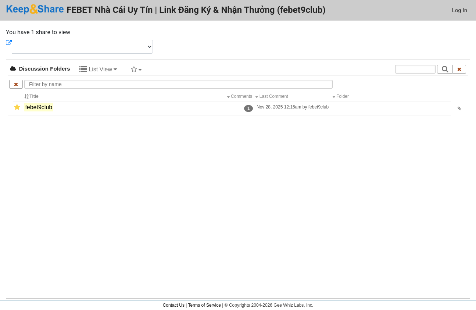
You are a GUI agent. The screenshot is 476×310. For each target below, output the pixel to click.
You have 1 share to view (38, 32)
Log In (459, 10)
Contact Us (174, 305)
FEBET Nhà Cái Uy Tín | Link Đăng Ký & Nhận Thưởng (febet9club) (166, 9)
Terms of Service (204, 305)
